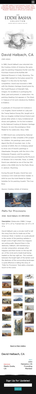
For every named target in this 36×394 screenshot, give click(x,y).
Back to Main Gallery (18, 346)
